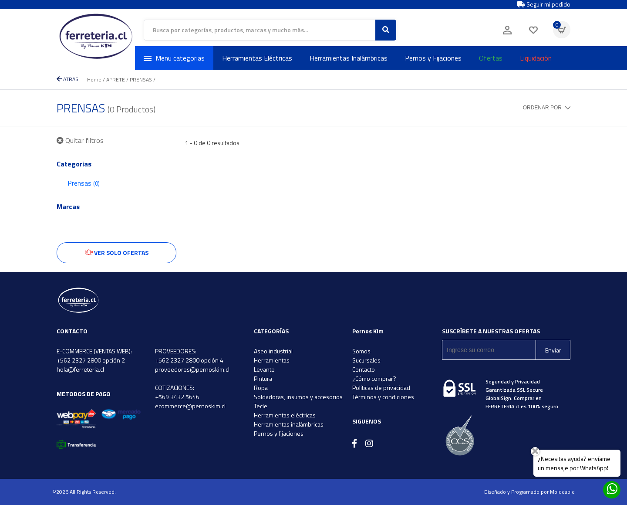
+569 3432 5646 (177, 396)
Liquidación (536, 58)
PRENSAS (141, 79)
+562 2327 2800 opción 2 (91, 360)
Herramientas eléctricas (285, 415)
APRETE (115, 79)
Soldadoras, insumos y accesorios (298, 396)
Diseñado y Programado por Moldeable (529, 492)
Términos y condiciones (383, 396)
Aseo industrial (273, 351)
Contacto (363, 369)
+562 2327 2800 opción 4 (189, 360)
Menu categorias (174, 58)
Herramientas (272, 360)
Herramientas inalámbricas (289, 424)
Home (94, 79)
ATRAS (67, 79)
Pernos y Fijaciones (433, 58)
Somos (361, 351)
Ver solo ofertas (116, 252)
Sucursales (366, 360)
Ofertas (490, 58)
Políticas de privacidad (381, 387)
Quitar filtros (80, 140)
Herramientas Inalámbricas (349, 58)
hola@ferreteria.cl (80, 369)
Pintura (263, 378)
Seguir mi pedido (543, 4)
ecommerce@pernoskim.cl (190, 405)
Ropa (261, 387)
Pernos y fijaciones (278, 433)
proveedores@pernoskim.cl (192, 369)
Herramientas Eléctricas (257, 58)
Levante (264, 369)
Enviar (553, 350)
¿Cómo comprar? (374, 378)
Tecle (260, 405)
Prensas (83, 183)
